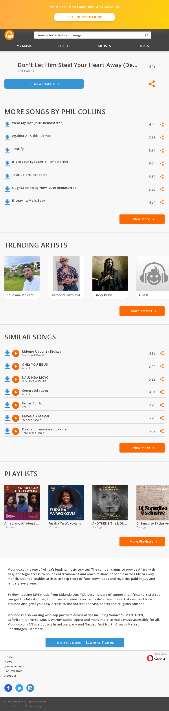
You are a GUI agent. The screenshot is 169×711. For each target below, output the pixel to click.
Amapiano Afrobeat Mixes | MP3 (22, 523)
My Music (24, 46)
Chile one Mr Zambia (22, 295)
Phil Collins (26, 71)
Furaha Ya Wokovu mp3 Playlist (66, 523)
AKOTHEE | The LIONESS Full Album (110, 523)
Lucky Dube (103, 295)
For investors (13, 671)
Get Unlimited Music (84, 17)
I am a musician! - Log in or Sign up (84, 642)
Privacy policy (33, 706)
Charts (64, 46)
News (8, 662)
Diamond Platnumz (66, 295)
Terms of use (12, 706)
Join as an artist (15, 666)
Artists (104, 46)
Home (8, 657)
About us (10, 675)
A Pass (143, 295)
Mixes (144, 46)
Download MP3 (44, 83)
